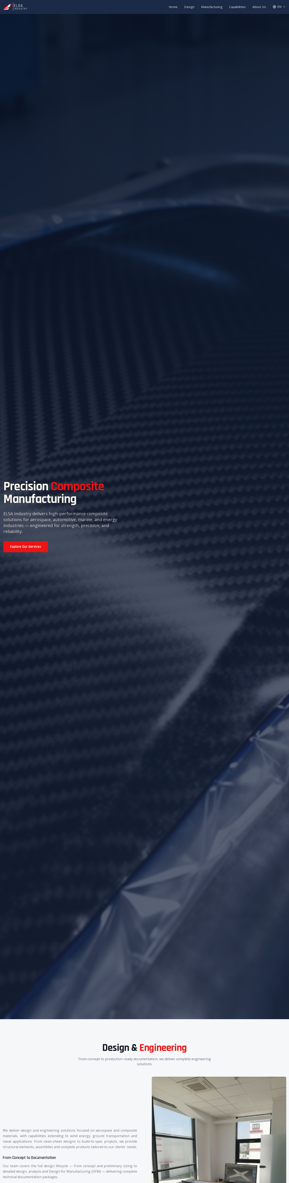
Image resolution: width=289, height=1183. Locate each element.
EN (279, 7)
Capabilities (237, 7)
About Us (259, 7)
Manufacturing (211, 7)
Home (173, 7)
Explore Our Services (25, 546)
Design (189, 7)
